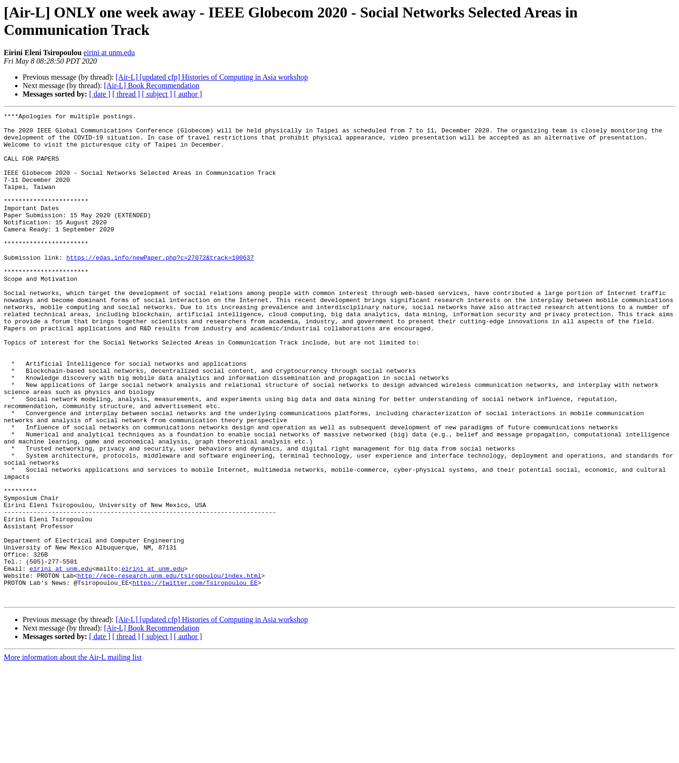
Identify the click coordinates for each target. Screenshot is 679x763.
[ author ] (188, 94)
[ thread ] (126, 94)
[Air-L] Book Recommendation (151, 86)
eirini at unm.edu (109, 53)
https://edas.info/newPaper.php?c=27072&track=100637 (160, 287)
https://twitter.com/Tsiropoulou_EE (194, 677)
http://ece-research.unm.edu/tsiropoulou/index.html (169, 669)
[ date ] (99, 94)
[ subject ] (157, 94)
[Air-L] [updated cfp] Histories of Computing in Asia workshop (212, 77)
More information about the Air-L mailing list (72, 755)
